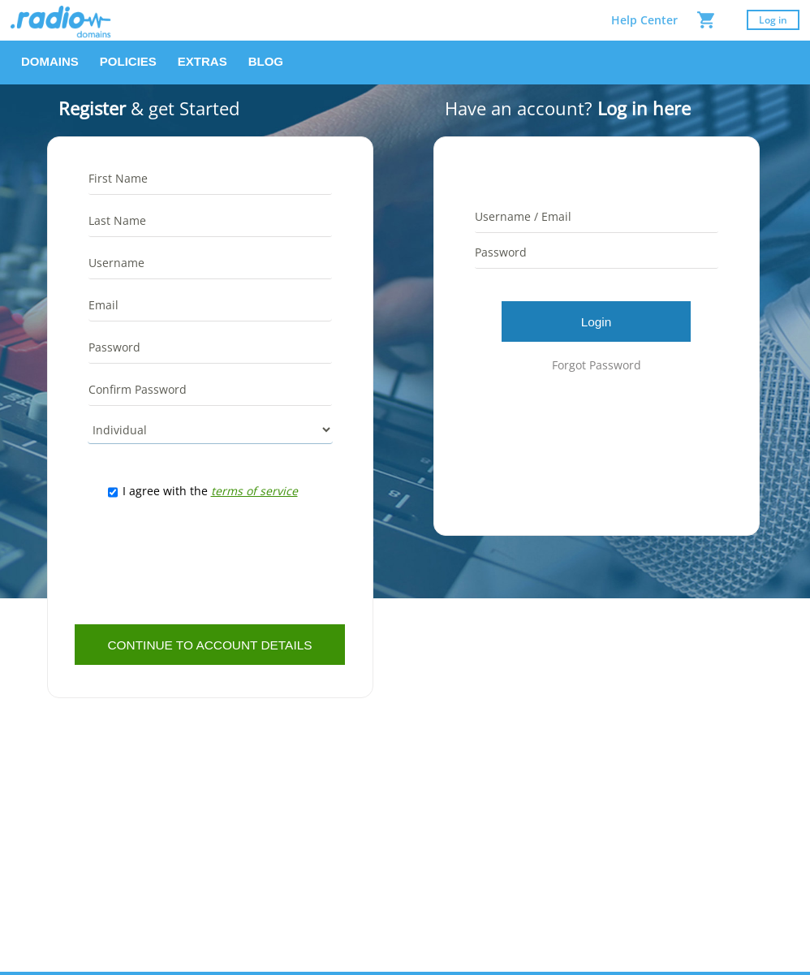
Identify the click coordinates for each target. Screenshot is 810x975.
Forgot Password (596, 365)
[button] (50, 62)
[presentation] (210, 561)
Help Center (644, 20)
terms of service (254, 490)
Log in (773, 20)
